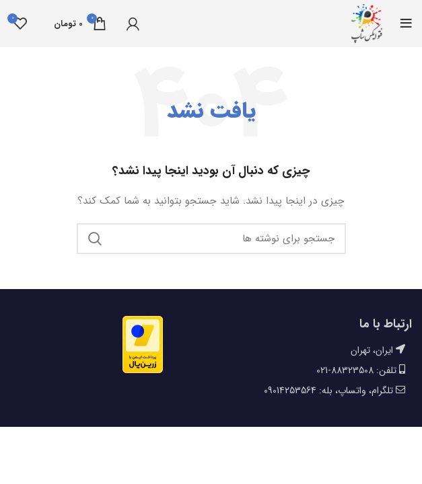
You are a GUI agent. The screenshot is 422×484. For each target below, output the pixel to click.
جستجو (95, 238)
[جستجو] (211, 238)
